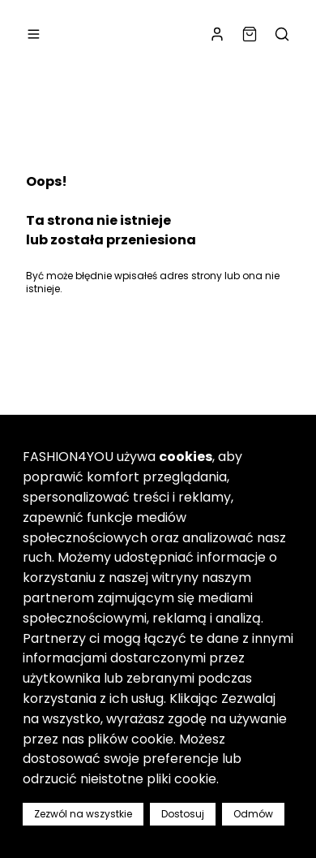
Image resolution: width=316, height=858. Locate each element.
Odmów (253, 814)
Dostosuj (182, 814)
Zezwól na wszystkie (83, 814)
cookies (185, 456)
